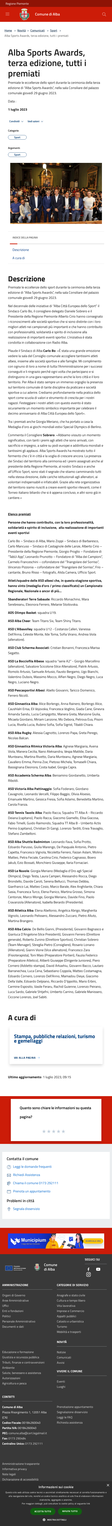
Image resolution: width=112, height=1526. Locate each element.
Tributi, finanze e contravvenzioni (23, 1362)
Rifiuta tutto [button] (70, 1511)
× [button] (107, 1485)
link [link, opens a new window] (88, 1503)
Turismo (62, 1326)
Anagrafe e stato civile (71, 1295)
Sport (53, 30)
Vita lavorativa (66, 1305)
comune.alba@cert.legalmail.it (28, 1433)
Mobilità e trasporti (69, 1332)
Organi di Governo (13, 1295)
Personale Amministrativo (18, 1321)
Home (8, 30)
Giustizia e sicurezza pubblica (20, 1357)
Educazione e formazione (18, 1352)
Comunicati (37, 30)
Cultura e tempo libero (71, 1300)
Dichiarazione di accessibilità (20, 1479)
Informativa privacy (14, 1469)
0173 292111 (34, 1443)
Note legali (9, 1474)
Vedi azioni (36, 121)
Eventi (61, 1381)
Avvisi (60, 1362)
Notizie (61, 1352)
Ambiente (8, 1367)
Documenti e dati (13, 1326)
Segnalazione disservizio (72, 1412)
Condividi (17, 121)
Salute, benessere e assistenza (21, 1373)
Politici (6, 1316)
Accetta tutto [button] (42, 1511)
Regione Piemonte (17, 3)
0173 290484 (17, 1438)
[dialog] (56, 1503)
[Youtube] (98, 1270)
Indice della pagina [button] (25, 237)
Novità (21, 30)
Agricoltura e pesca (14, 1383)
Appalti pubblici (66, 1316)
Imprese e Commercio (70, 1311)
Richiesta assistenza (70, 1422)
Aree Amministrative (15, 1300)
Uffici (5, 1305)
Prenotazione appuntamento (75, 1407)
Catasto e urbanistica (70, 1321)
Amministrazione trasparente (21, 1463)
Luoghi (61, 1386)
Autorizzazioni (11, 1378)
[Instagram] (88, 1275)
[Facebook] (88, 1270)
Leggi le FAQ (64, 1417)
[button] (55, 1520)
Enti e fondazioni (12, 1311)
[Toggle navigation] (7, 14)
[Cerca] (104, 14)
